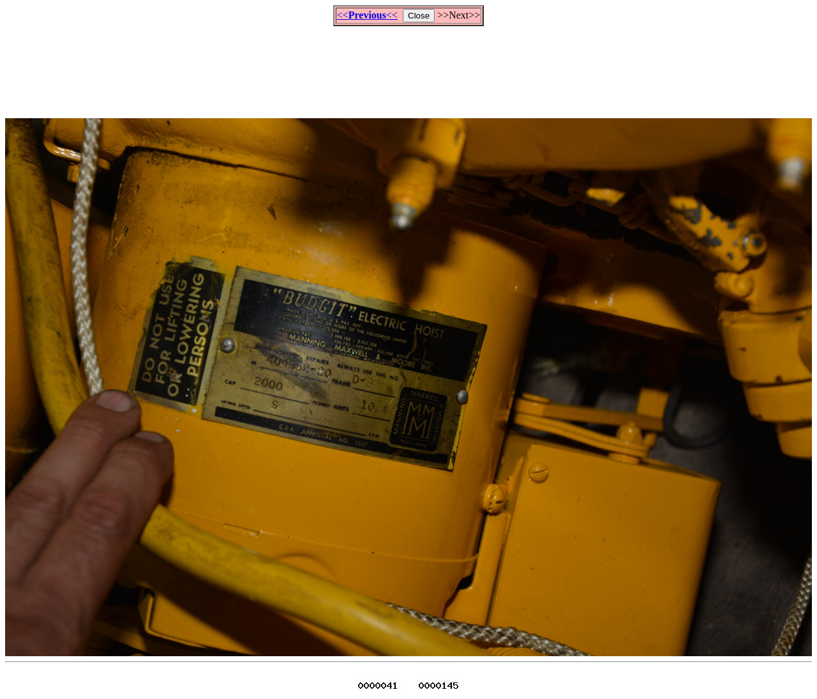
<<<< (367, 15)
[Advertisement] (408, 66)
